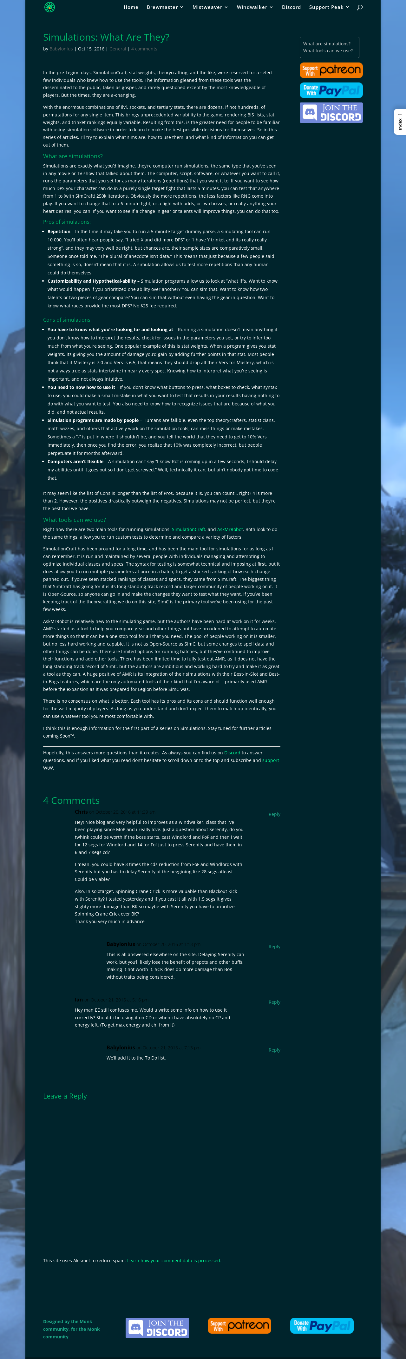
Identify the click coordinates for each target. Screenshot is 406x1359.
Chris (81, 811)
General (117, 49)
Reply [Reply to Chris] (274, 814)
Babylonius (61, 49)
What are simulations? (326, 44)
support (270, 760)
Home (131, 7)
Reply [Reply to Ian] (274, 1002)
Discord (291, 7)
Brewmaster (162, 7)
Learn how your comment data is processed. (174, 1260)
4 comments (144, 49)
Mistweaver (207, 7)
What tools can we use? (328, 51)
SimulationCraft (188, 529)
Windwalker (252, 7)
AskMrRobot (230, 529)
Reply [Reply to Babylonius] (274, 946)
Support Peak (326, 7)
